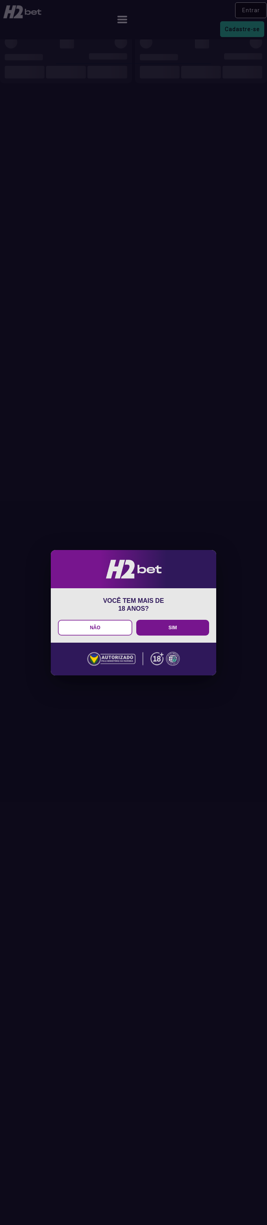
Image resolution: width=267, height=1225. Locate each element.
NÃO (95, 627)
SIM (173, 627)
